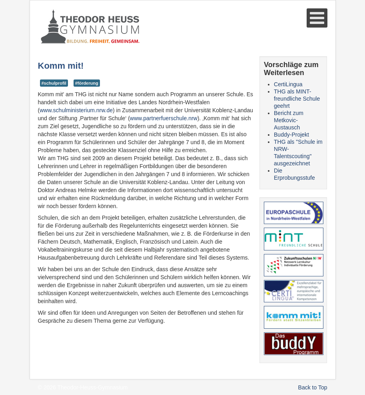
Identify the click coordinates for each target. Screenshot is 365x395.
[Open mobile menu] (317, 18)
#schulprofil (54, 83)
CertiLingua (288, 84)
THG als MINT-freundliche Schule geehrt (297, 98)
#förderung (86, 83)
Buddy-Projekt (291, 134)
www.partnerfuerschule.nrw (163, 118)
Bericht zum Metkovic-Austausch (288, 120)
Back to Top (312, 387)
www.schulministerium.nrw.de (76, 110)
